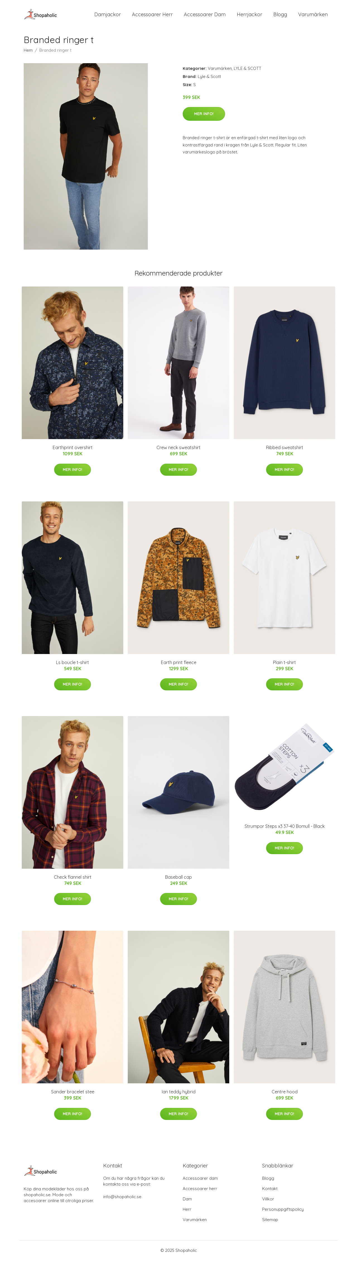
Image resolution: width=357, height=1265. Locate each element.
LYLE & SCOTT (247, 73)
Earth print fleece (178, 667)
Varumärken (313, 16)
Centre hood (285, 1097)
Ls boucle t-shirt (72, 667)
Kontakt (270, 1193)
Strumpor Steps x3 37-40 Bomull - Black (285, 831)
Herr (187, 1214)
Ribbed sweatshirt (284, 452)
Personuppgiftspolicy (283, 1214)
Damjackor (107, 16)
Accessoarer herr (200, 1193)
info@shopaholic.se (122, 1201)
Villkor (268, 1204)
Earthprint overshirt (73, 452)
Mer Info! (204, 118)
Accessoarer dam (200, 1183)
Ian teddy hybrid (179, 1097)
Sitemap (270, 1224)
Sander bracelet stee (72, 1097)
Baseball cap (178, 882)
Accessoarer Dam (205, 16)
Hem (28, 55)
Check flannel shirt (72, 882)
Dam (187, 1204)
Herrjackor (249, 16)
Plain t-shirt (284, 667)
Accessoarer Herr (152, 16)
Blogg (280, 16)
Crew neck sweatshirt (178, 452)
